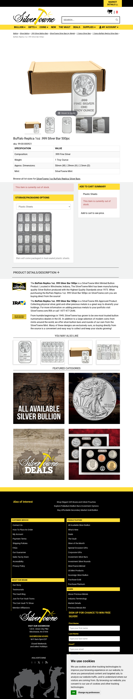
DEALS (76, 27)
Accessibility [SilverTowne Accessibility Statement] (18, 561)
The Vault (72, 539)
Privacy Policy (19, 566)
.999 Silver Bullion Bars (39, 33)
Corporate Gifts (75, 552)
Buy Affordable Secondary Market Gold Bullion (77, 510)
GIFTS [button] (32, 27)
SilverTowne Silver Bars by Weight (62, 33)
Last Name (74, 634)
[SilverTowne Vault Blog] (46, 662)
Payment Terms (19, 539)
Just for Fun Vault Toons (23, 599)
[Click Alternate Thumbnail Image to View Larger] (32, 125)
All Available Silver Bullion (79, 525)
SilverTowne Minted (76, 566)
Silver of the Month (76, 543)
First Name (74, 623)
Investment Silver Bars (78, 557)
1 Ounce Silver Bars (84, 33)
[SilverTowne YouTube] (42, 662)
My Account (18, 534)
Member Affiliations (21, 608)
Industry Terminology (77, 599)
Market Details (74, 603)
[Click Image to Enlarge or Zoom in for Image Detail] (66, 78)
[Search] (117, 19)
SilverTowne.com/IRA (41, 310)
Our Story (17, 585)
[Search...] (87, 20)
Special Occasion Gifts (78, 548)
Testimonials (18, 589)
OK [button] (73, 692)
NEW (53, 27)
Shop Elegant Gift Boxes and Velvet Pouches (76, 502)
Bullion (15, 33)
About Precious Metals (78, 594)
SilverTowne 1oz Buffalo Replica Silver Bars (58, 178)
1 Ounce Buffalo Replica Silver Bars (105, 33)
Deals (70, 534)
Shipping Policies (20, 543)
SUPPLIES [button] (89, 27)
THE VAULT (64, 27)
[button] (112, 12)
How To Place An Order (23, 530)
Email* (72, 644)
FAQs (15, 548)
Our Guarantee (19, 552)
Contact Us (17, 525)
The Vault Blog (19, 594)
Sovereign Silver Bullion (78, 575)
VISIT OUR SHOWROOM (39, 626)
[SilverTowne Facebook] (31, 662)
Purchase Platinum (76, 584)
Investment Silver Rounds (79, 561)
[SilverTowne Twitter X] (39, 662)
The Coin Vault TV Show (23, 603)
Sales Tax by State (21, 557)
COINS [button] (44, 27)
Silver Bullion (24, 33)
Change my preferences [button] (89, 692)
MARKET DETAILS (112, 3)
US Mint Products (75, 570)
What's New (73, 530)
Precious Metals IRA (77, 608)
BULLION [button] (19, 27)
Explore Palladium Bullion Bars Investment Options (76, 506)
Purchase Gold (74, 580)
